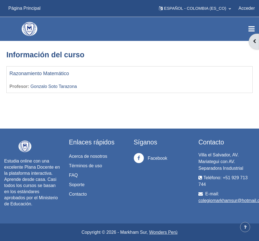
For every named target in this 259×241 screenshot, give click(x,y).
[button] (195, 8)
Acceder (246, 8)
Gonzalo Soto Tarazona (54, 86)
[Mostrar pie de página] (245, 227)
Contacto (78, 194)
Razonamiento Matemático (39, 73)
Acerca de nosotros (88, 156)
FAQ (73, 175)
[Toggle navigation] (251, 29)
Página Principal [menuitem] (24, 8)
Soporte (77, 184)
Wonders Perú (163, 232)
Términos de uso (85, 165)
